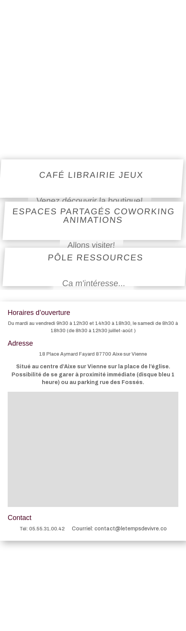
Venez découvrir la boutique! (89, 200)
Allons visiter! (91, 244)
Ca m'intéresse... (93, 283)
